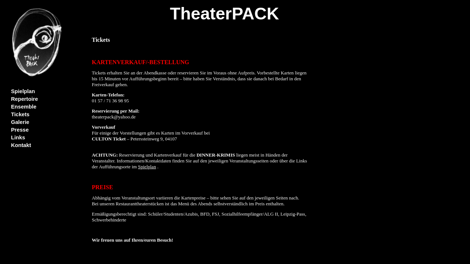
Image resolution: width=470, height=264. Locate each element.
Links (18, 137)
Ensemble (23, 107)
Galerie (20, 122)
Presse (20, 130)
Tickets (20, 114)
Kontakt (21, 145)
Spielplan (23, 91)
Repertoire (24, 99)
